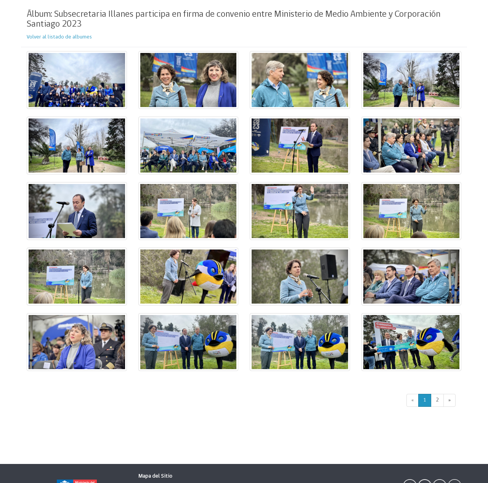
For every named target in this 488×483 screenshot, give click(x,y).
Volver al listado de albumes (59, 37)
